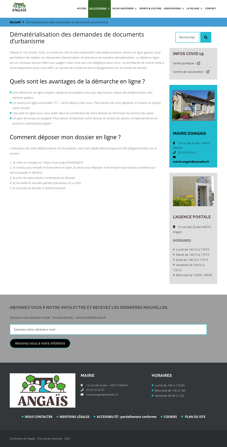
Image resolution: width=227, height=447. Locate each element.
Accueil (82, 8)
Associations (174, 8)
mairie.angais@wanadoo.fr (191, 161)
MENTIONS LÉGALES (75, 417)
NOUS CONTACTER (38, 417)
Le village (195, 8)
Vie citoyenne (99, 8)
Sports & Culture (150, 8)
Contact (210, 8)
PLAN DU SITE (194, 417)
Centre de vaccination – (191, 72)
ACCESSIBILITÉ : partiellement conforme (126, 417)
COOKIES (170, 417)
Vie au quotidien (124, 8)
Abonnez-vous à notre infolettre (40, 343)
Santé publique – (186, 63)
